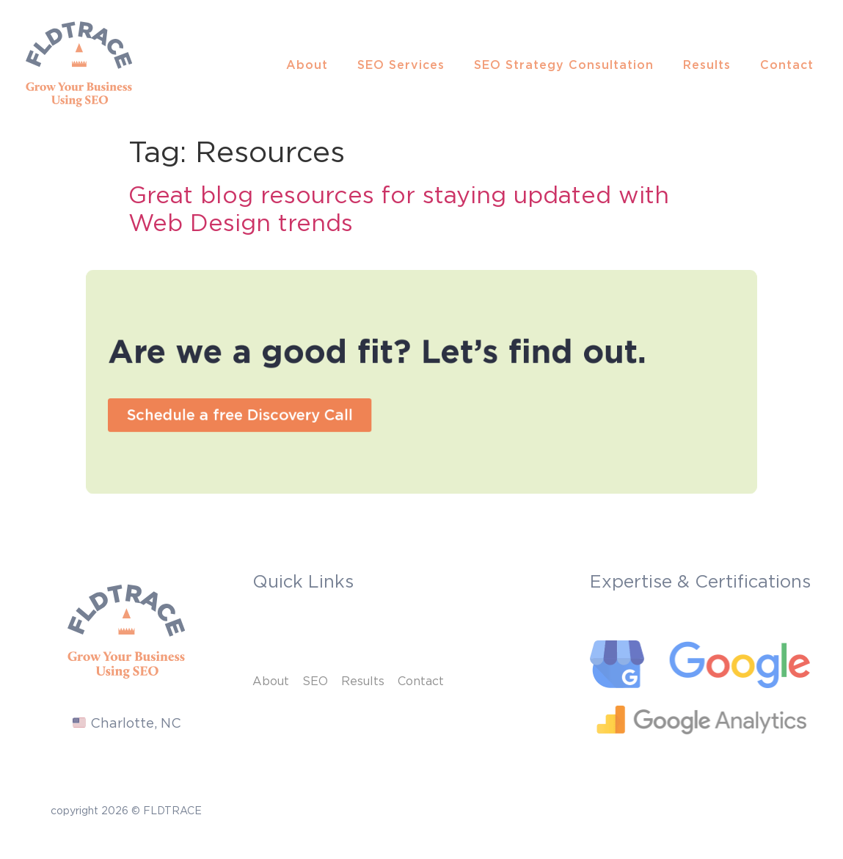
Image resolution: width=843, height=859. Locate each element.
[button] (270, 409)
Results (707, 64)
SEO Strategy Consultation (564, 64)
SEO (315, 680)
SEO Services (401, 64)
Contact (787, 64)
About (307, 64)
